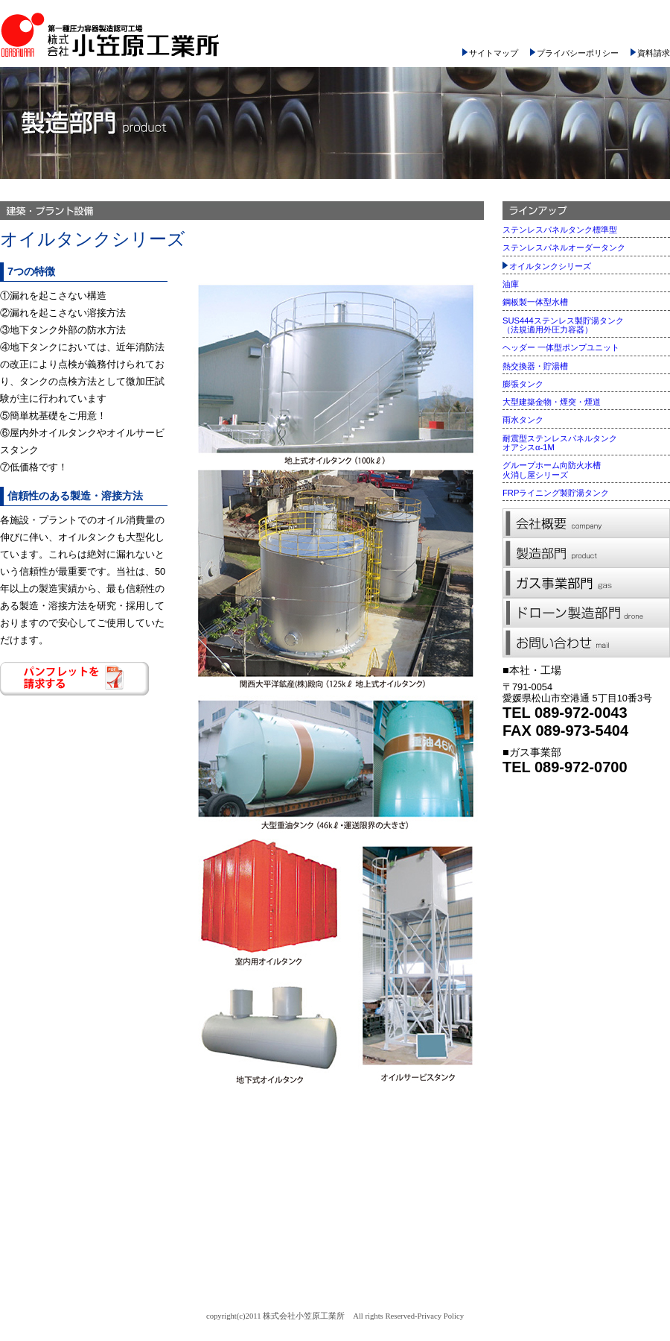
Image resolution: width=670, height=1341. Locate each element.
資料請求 (650, 52)
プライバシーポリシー (574, 52)
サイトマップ (490, 52)
